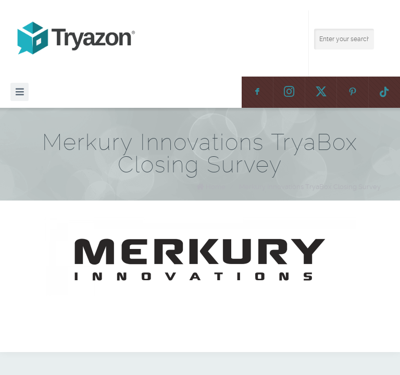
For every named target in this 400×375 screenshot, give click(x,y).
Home (216, 187)
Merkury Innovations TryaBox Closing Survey (310, 187)
